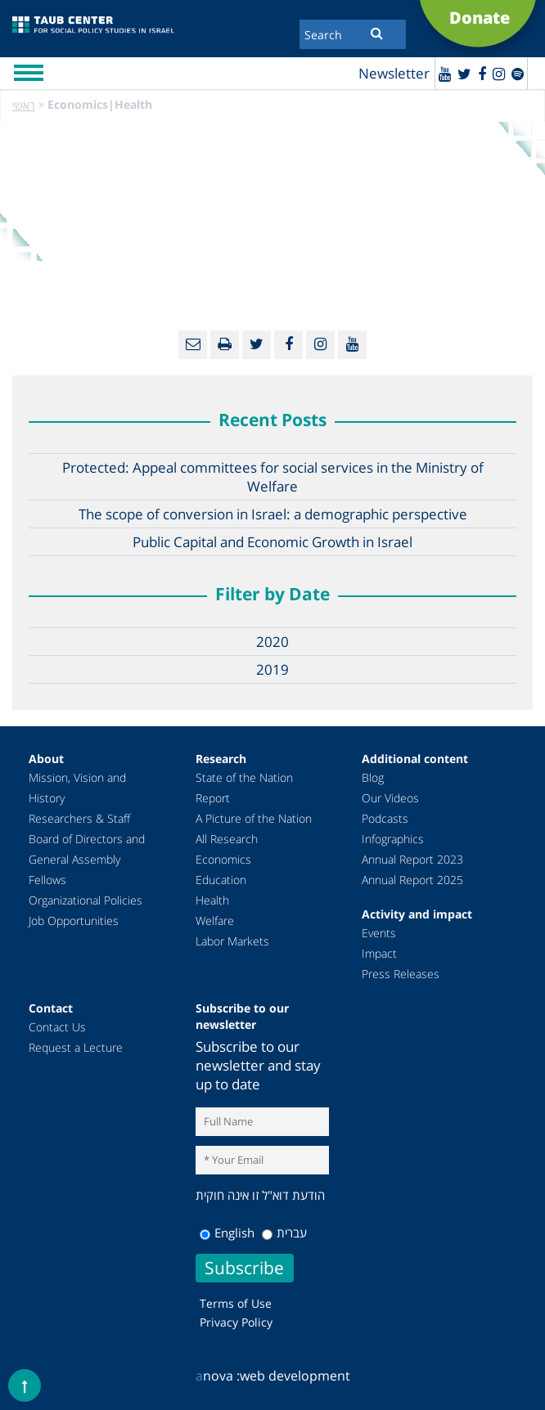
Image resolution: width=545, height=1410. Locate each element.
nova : (218, 1376)
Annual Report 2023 (412, 859)
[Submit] (377, 33)
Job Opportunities (74, 920)
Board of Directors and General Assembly (87, 849)
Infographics (393, 838)
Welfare (215, 920)
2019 (272, 669)
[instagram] (499, 73)
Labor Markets (232, 941)
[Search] (353, 34)
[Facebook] (482, 73)
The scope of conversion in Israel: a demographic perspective (273, 514)
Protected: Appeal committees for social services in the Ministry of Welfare (273, 477)
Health (212, 900)
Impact (379, 953)
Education (221, 879)
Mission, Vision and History (77, 788)
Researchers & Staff (79, 818)
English (227, 1232)
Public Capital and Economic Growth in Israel (272, 541)
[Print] (224, 344)
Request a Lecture (76, 1047)
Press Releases (400, 973)
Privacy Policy (236, 1322)
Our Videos (390, 798)
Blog (373, 777)
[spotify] (517, 73)
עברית (284, 1232)
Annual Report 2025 (412, 879)
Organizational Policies (85, 900)
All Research (227, 838)
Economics (223, 859)
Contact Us (57, 1027)
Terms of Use (236, 1303)
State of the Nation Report (244, 788)
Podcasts (385, 818)
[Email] (192, 344)
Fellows (47, 879)
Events (379, 933)
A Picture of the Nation (254, 818)
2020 (272, 641)
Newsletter (394, 73)
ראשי (23, 105)
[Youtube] (445, 73)
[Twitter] (464, 73)
